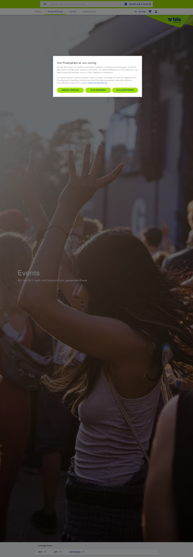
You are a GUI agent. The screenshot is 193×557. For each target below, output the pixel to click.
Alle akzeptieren (125, 90)
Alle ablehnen (98, 90)
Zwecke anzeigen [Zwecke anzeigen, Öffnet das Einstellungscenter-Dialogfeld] (70, 90)
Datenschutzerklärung (97, 83)
